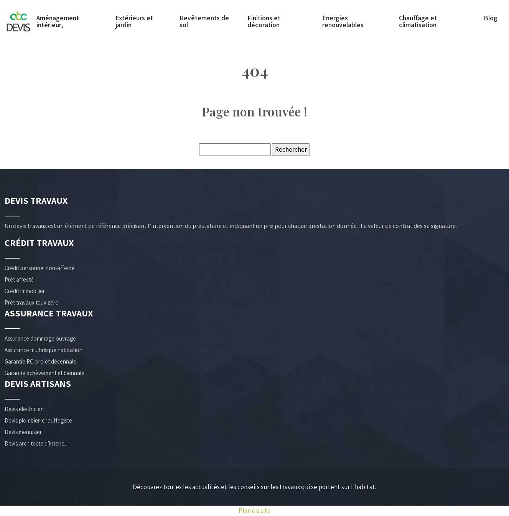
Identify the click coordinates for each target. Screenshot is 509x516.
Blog (490, 18)
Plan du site (255, 510)
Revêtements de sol (204, 21)
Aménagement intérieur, (57, 21)
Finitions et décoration (263, 21)
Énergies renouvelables (343, 21)
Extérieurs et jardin (134, 21)
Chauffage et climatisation (418, 21)
